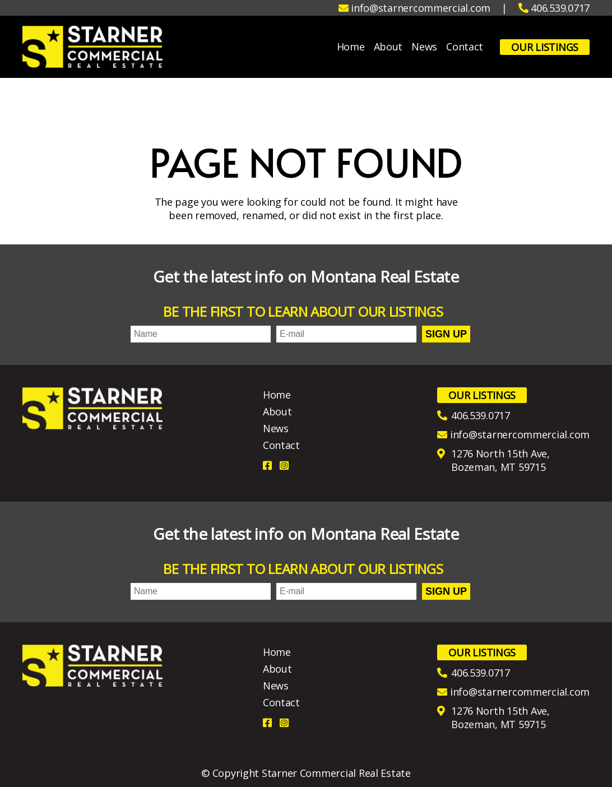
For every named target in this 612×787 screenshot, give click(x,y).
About (388, 47)
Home (351, 47)
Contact (464, 47)
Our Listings (544, 47)
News (424, 47)
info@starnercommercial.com (520, 434)
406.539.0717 (480, 415)
